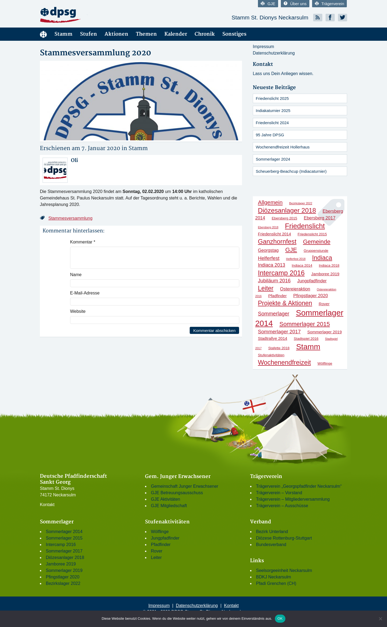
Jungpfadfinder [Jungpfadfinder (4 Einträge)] (312, 280)
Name (76, 274)
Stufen (88, 34)
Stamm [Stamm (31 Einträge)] (308, 346)
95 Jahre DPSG (270, 135)
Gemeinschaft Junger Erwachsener (184, 486)
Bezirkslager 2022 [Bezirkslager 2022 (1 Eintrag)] (300, 203)
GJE (268, 3)
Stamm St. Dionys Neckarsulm (269, 17)
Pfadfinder (161, 544)
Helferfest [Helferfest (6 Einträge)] (268, 258)
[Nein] (380, 618)
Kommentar (82, 242)
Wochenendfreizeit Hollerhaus (283, 147)
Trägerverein (329, 3)
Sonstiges (234, 34)
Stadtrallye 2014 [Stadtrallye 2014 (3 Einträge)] (272, 338)
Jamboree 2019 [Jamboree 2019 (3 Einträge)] (325, 274)
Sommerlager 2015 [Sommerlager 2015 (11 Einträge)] (304, 324)
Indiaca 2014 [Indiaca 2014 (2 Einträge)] (302, 265)
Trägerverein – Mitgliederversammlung (293, 499)
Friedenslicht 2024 (272, 122)
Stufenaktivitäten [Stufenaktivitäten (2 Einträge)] (271, 355)
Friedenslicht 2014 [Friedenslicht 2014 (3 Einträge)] (274, 234)
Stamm (63, 34)
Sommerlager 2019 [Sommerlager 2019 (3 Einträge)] (324, 332)
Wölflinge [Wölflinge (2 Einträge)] (324, 363)
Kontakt (47, 504)
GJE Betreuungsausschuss (177, 492)
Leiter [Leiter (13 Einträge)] (266, 288)
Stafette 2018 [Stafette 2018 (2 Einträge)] (278, 348)
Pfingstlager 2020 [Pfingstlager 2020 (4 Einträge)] (310, 295)
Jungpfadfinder (165, 538)
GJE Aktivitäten (165, 499)
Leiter (156, 557)
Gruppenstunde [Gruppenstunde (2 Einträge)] (316, 251)
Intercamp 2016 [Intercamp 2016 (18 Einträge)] (281, 273)
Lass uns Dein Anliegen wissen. (283, 73)
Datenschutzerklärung (274, 53)
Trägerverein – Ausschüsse (282, 505)
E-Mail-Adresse (84, 293)
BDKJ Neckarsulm (273, 577)
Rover (157, 551)
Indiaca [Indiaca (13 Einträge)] (322, 257)
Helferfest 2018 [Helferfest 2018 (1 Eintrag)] (295, 258)
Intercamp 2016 (61, 544)
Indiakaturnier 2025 (273, 110)
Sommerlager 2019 (64, 570)
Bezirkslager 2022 (63, 583)
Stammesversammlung (70, 218)
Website (78, 311)
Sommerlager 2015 (64, 538)
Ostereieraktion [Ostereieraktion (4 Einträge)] (295, 288)
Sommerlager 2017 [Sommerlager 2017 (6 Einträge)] (279, 331)
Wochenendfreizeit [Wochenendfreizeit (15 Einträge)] (284, 362)
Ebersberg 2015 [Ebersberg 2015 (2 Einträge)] (284, 218)
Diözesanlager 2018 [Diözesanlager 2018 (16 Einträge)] (287, 210)
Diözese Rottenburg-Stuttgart (284, 538)
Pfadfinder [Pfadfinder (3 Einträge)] (277, 295)
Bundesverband (271, 544)
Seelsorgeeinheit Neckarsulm (284, 570)
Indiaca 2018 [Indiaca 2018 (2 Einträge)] (329, 265)
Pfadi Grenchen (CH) (276, 583)
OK (280, 618)
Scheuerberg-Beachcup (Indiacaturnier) (291, 171)
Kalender (175, 34)
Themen (146, 34)
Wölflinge (160, 531)
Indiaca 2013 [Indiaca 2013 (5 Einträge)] (271, 265)
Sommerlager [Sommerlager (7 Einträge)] (273, 314)
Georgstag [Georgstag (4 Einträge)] (268, 250)
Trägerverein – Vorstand (279, 492)
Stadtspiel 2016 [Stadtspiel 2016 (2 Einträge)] (306, 339)
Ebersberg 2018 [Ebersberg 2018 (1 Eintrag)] (268, 227)
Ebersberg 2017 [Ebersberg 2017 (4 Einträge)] (319, 217)
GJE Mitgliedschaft (169, 505)
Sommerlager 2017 (64, 551)
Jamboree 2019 (61, 564)
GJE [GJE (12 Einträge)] (291, 249)
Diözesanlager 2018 (65, 557)
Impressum (263, 46)
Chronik (205, 34)
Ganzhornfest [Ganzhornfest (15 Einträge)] (277, 241)
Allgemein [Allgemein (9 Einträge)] (270, 202)
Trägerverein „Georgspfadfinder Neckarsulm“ (299, 486)
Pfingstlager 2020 (63, 577)
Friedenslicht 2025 (272, 98)
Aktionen (116, 34)
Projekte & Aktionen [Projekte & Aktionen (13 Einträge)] (285, 303)
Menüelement (43, 34)
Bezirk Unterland (272, 531)
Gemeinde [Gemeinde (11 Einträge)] (316, 241)
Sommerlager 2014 (64, 531)
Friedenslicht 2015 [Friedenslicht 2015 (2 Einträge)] (312, 234)
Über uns (295, 3)
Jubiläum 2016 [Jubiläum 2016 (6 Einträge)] (274, 280)
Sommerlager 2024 (273, 159)
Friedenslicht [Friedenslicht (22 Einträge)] (305, 226)
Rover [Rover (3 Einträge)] (324, 303)
